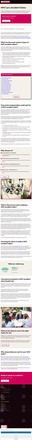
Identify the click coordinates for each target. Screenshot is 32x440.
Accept (16, 432)
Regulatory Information (4, 408)
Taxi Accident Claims (5, 93)
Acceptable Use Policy (4, 406)
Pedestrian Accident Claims (6, 89)
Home (2, 28)
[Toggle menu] (30, 2)
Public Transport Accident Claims (7, 92)
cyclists (19, 56)
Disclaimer (2, 411)
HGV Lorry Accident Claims (6, 83)
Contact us (5, 176)
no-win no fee (26, 364)
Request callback (6, 20)
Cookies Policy (3, 407)
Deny (16, 434)
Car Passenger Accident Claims (7, 80)
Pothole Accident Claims (6, 90)
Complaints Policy (3, 404)
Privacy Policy (2, 405)
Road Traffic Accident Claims (9, 28)
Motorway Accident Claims (6, 87)
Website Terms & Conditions (4, 410)
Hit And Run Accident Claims (6, 85)
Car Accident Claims (5, 79)
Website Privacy (3, 409)
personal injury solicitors (10, 362)
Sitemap (2, 403)
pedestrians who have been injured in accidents (22, 37)
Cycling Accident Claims (6, 82)
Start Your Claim (5, 344)
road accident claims (17, 246)
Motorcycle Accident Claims (6, 86)
